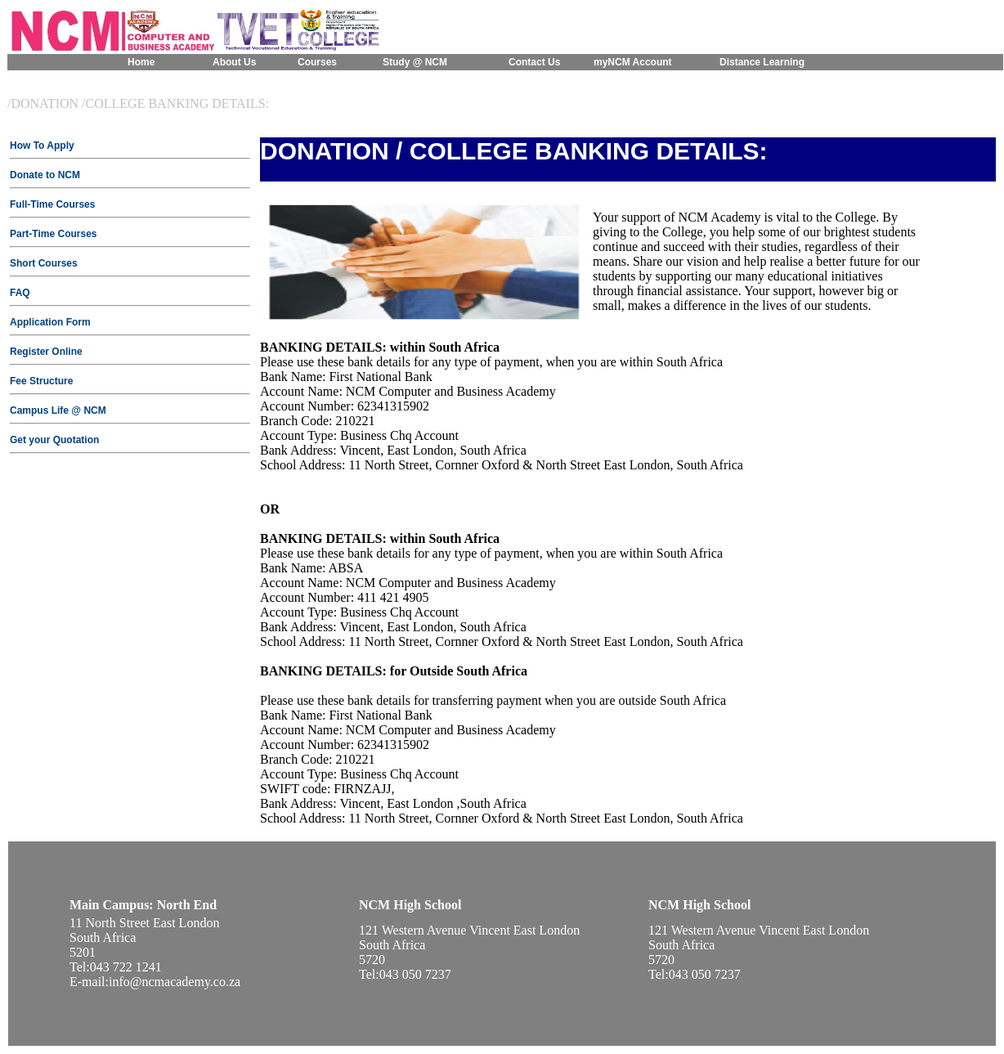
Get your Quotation (54, 440)
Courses (317, 62)
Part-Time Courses (53, 234)
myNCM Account (633, 62)
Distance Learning (762, 62)
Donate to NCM (45, 175)
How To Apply (42, 145)
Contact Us (534, 62)
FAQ (20, 292)
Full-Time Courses (52, 204)
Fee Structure (41, 381)
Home (141, 62)
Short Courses (44, 263)
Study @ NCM (415, 62)
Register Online (46, 351)
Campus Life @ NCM (58, 410)
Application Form (50, 322)
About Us (234, 62)
